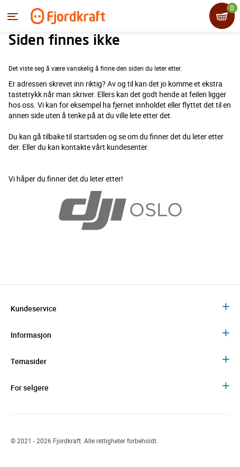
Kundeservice (34, 308)
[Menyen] (12, 16)
